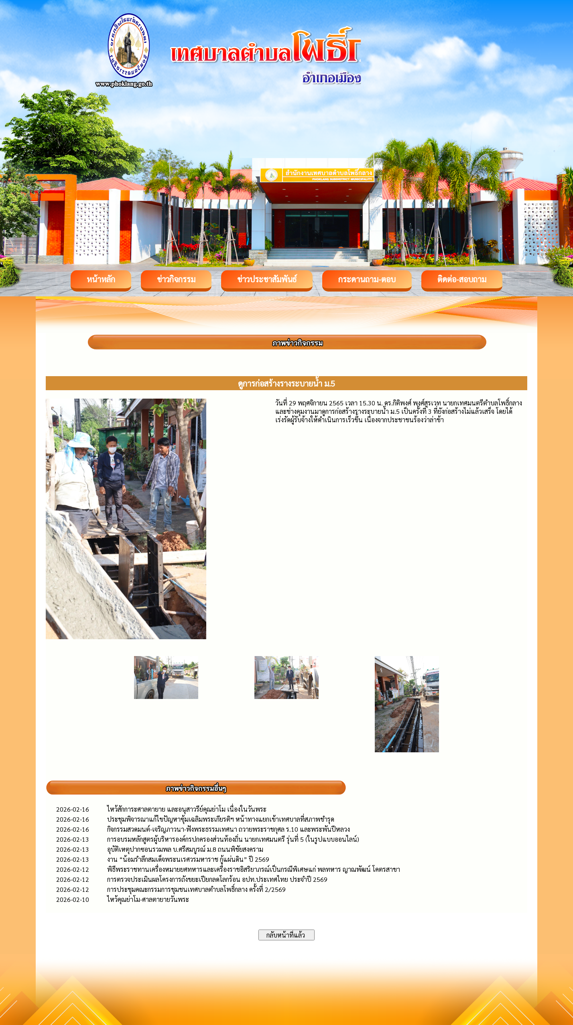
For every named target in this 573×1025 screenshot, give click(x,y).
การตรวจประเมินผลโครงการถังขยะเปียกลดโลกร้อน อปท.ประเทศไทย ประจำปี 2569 (217, 879)
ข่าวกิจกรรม (176, 279)
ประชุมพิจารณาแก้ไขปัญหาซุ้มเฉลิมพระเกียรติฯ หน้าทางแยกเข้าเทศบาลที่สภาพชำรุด (220, 819)
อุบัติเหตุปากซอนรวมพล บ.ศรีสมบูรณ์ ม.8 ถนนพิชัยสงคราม (185, 849)
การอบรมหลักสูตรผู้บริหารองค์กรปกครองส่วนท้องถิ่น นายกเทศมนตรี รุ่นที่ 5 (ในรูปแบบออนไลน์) (233, 839)
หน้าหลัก (101, 279)
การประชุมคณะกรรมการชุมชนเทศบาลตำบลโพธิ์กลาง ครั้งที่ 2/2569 (196, 889)
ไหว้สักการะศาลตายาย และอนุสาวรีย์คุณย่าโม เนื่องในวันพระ (186, 809)
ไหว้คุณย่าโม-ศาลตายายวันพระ (148, 899)
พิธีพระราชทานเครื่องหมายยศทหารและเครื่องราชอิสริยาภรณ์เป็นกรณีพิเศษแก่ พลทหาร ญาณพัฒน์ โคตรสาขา (253, 869)
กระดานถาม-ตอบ (367, 279)
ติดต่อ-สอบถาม (461, 279)
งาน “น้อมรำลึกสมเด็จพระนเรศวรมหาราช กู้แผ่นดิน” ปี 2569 (188, 859)
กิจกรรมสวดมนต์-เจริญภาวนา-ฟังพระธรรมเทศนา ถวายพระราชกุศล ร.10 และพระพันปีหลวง (228, 829)
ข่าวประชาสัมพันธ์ (267, 279)
